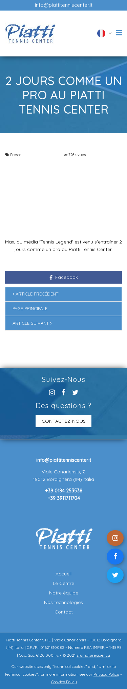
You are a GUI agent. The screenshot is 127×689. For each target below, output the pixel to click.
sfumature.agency (93, 655)
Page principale (30, 308)
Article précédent (35, 294)
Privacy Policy (106, 674)
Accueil (63, 574)
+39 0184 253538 (63, 491)
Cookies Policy (64, 681)
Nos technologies (63, 602)
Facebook (63, 277)
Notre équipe (63, 593)
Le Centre (63, 583)
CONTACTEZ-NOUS (64, 421)
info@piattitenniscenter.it (63, 5)
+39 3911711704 (63, 498)
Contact (64, 612)
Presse (15, 154)
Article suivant (32, 323)
